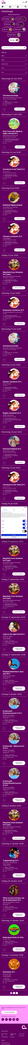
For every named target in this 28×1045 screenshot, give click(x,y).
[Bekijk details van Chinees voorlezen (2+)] (14, 237)
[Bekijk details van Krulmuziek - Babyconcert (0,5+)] (14, 748)
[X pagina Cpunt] (10, 1019)
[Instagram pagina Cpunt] (6, 1019)
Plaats (14, 60)
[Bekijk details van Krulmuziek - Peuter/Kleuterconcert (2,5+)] (14, 785)
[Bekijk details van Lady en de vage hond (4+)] (14, 636)
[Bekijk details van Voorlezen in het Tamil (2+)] (14, 170)
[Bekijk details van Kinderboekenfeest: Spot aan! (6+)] (14, 674)
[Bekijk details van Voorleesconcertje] (14, 96)
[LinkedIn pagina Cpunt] (17, 1019)
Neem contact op (4, 1034)
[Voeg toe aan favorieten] (4, 109)
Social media (22, 1033)
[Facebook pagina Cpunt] (2, 1019)
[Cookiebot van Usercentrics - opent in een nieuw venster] (20, 507)
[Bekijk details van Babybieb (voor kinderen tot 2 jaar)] (14, 274)
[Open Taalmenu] (2, 6)
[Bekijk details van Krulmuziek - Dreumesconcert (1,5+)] (14, 714)
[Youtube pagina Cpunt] (13, 1019)
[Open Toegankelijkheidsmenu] (10, 6)
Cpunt (3, 2)
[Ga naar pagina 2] (14, 993)
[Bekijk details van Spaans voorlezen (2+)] (14, 382)
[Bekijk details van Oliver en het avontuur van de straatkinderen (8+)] (14, 900)
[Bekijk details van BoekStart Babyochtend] (14, 206)
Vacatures (12, 1036)
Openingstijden (4, 1036)
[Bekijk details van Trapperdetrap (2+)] (14, 862)
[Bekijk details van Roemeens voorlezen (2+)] (14, 311)
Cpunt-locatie (14, 64)
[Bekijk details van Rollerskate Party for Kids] (14, 938)
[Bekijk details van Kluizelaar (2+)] (14, 973)
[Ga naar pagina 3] (17, 993)
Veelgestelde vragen (13, 1034)
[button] (24, 48)
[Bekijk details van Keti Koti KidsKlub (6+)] (14, 450)
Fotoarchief (21, 1035)
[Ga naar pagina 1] (11, 993)
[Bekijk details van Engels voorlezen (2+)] (14, 414)
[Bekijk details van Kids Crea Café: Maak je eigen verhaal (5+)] (14, 133)
